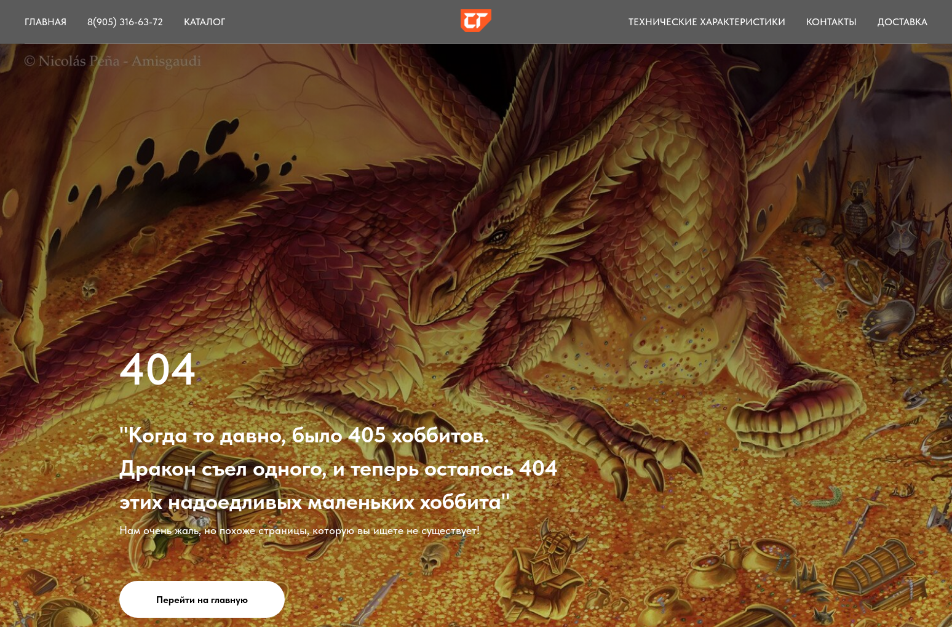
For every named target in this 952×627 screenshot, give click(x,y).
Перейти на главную (202, 599)
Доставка (902, 22)
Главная (45, 22)
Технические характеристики (707, 22)
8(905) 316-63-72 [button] (125, 22)
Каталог (204, 22)
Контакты (831, 22)
